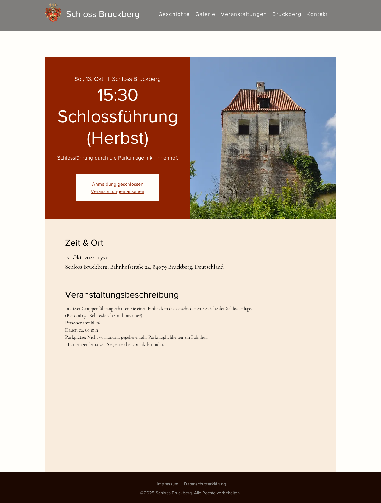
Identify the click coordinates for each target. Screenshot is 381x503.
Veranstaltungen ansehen (117, 191)
